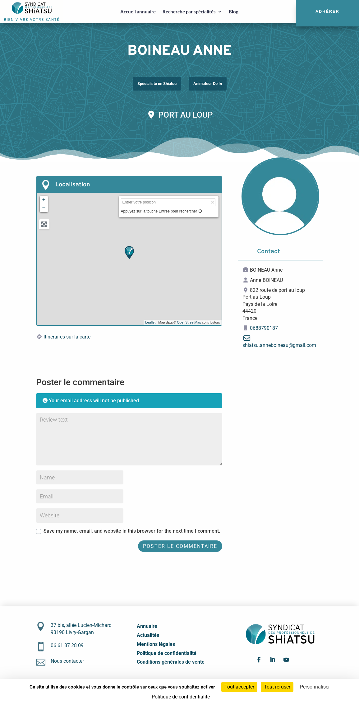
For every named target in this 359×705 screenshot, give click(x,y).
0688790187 (264, 328)
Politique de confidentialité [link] (181, 697)
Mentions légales (156, 644)
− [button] (44, 208)
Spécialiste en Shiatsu (157, 83)
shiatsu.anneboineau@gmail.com (279, 345)
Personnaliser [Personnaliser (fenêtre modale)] (315, 687)
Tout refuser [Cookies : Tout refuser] (277, 687)
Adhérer (327, 11)
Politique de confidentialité (166, 653)
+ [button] (44, 200)
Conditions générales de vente (171, 662)
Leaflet (150, 322)
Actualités (148, 635)
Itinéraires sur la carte (67, 337)
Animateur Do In (207, 83)
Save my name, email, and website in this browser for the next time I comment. (132, 531)
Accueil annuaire (138, 11)
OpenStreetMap (189, 322)
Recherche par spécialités (189, 11)
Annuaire (147, 626)
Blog (233, 11)
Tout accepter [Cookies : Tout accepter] (239, 687)
